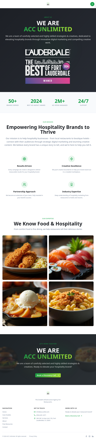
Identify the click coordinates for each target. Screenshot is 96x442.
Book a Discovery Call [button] (73, 416)
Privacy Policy (33, 436)
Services (5, 418)
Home (4, 412)
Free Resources (7, 424)
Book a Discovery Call (48, 382)
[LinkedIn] (93, 436)
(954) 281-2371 (40, 415)
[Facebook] (86, 436)
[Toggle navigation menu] (92, 4)
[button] (48, 382)
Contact (5, 427)
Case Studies (6, 415)
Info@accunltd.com (41, 412)
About (4, 421)
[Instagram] (89, 436)
